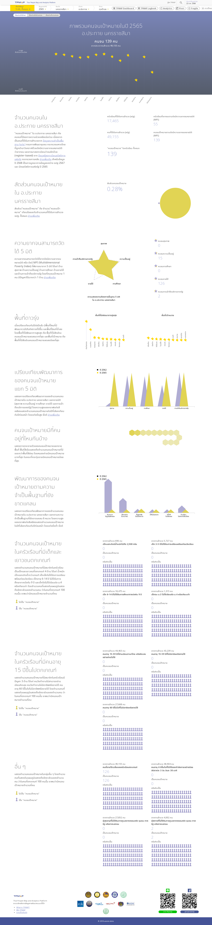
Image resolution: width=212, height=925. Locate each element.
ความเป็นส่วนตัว (21, 912)
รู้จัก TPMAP (171, 2)
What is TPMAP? (23, 907)
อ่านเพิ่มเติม (46, 159)
